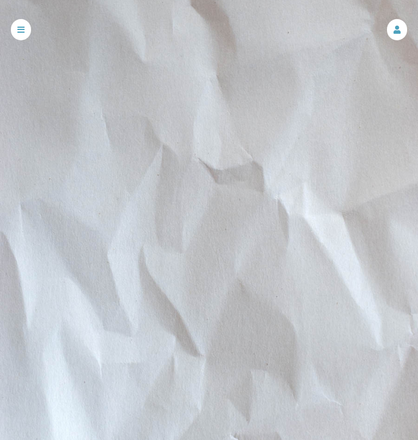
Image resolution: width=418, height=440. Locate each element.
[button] (397, 29)
